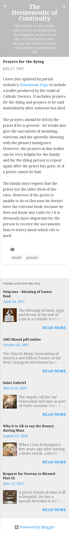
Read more (54, 328)
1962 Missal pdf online (22, 339)
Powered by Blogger (34, 527)
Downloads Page (34, 85)
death (16, 257)
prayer (32, 257)
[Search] (64, 7)
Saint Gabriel (14, 383)
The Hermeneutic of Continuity (34, 12)
